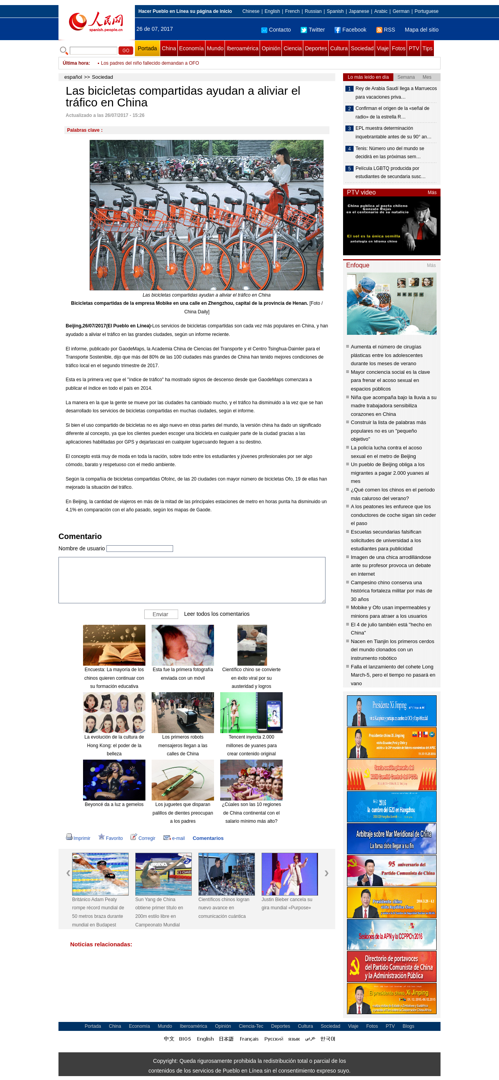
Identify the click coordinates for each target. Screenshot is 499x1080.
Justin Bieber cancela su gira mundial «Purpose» (287, 904)
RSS (385, 30)
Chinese (251, 11)
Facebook (350, 30)
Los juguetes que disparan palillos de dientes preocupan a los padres (182, 813)
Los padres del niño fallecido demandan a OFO (150, 63)
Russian (313, 11)
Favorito (110, 838)
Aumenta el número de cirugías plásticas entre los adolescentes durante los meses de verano (387, 355)
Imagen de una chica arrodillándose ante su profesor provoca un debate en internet (391, 565)
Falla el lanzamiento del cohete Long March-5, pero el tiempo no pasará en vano (393, 675)
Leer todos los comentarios (217, 614)
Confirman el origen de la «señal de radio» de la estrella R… (392, 113)
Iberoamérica (242, 48)
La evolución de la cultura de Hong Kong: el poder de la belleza (114, 745)
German (401, 11)
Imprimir (78, 838)
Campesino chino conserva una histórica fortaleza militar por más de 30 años (391, 591)
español (73, 77)
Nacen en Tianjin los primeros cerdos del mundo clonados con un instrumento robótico (392, 649)
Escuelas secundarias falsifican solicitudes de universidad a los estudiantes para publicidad (386, 540)
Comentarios (208, 838)
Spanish (335, 11)
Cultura (339, 48)
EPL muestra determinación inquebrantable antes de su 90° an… (394, 132)
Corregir (143, 838)
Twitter (313, 30)
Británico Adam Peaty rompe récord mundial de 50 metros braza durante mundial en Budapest (98, 912)
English (272, 11)
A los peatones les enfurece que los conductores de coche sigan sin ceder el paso (393, 515)
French (292, 11)
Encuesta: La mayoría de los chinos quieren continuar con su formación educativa (114, 678)
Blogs (408, 1026)
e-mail (174, 838)
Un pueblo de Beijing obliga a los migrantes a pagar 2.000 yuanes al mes (390, 472)
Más (432, 192)
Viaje (383, 48)
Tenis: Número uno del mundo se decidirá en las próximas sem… (390, 153)
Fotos (398, 48)
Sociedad (362, 48)
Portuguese (427, 11)
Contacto (276, 30)
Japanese (359, 11)
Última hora (75, 63)
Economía (191, 48)
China (169, 48)
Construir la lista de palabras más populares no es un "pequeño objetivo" (388, 430)
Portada (147, 48)
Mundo (215, 48)
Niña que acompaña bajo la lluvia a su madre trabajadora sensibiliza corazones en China (394, 405)
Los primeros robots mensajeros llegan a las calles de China (182, 745)
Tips (428, 48)
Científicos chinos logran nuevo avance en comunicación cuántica (224, 908)
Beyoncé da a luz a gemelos (114, 804)
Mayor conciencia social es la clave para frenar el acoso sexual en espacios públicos (390, 380)
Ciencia (292, 48)
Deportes (316, 48)
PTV (414, 48)
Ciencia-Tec (251, 1026)
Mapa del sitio (422, 30)
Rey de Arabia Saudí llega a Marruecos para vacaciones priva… (396, 93)
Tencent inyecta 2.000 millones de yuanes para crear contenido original (251, 745)
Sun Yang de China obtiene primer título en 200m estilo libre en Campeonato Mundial (159, 912)
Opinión (271, 48)
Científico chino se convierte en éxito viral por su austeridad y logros (251, 678)
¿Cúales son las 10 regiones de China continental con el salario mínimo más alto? (251, 813)
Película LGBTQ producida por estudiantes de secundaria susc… (391, 173)
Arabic (381, 11)
